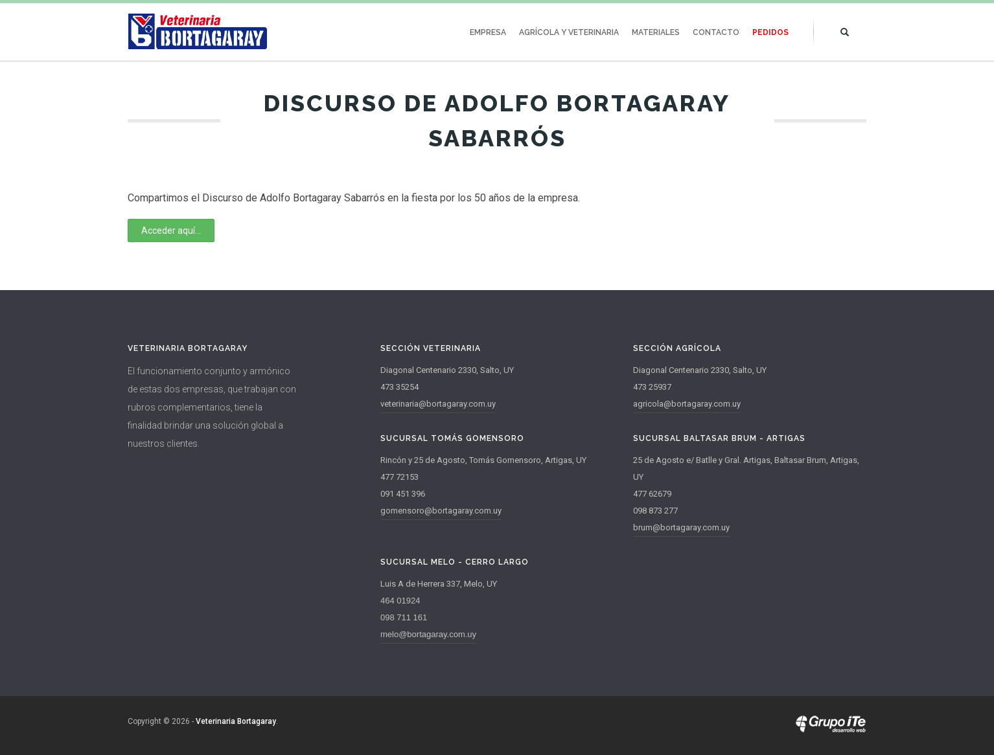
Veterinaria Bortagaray (236, 721)
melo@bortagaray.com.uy (428, 634)
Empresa (488, 32)
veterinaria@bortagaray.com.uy (438, 404)
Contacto (716, 32)
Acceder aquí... (171, 230)
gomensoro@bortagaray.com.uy (441, 510)
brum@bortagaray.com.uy (681, 527)
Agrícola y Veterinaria (569, 32)
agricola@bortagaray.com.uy (687, 404)
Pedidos (770, 32)
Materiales (656, 32)
